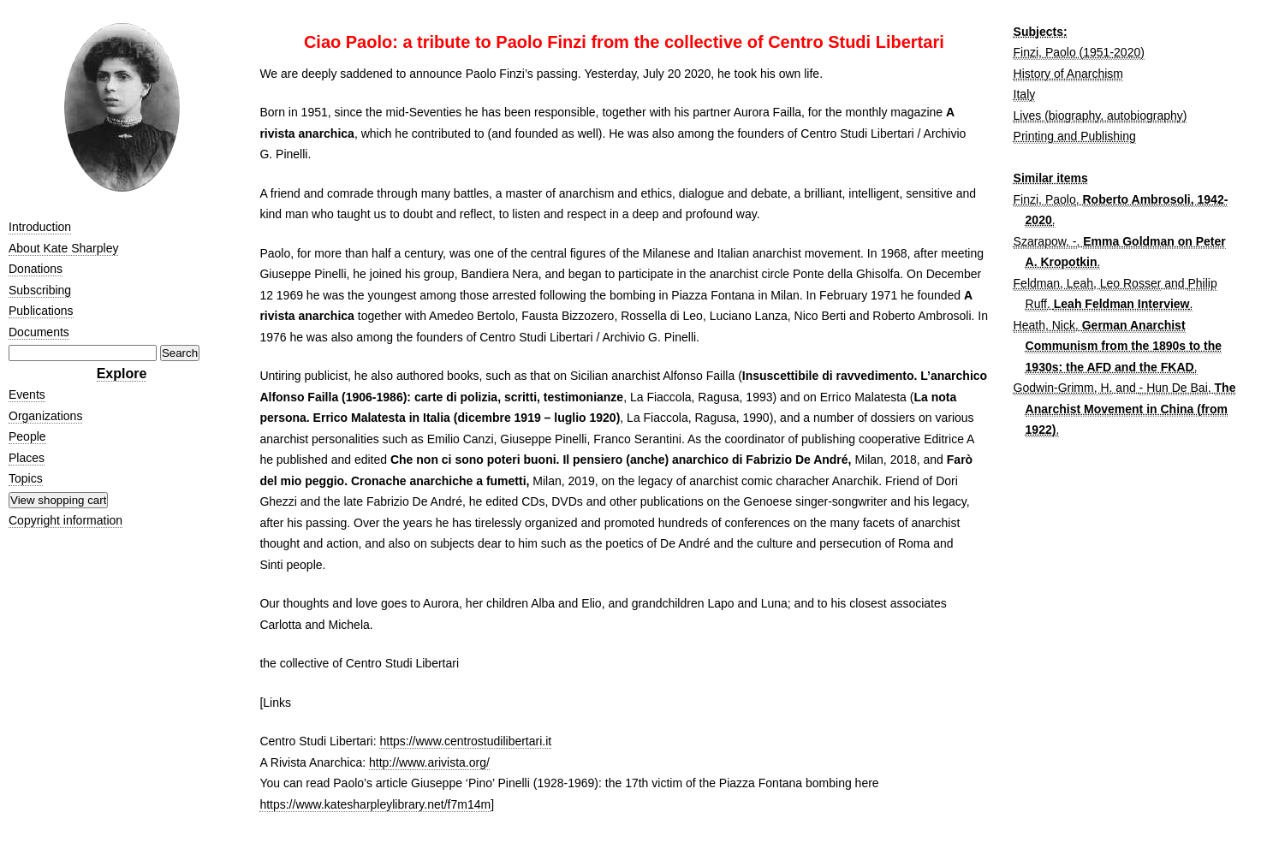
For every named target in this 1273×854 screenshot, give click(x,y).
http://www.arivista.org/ (429, 762)
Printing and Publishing (1075, 136)
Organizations (45, 416)
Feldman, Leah (1053, 283)
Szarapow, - (1045, 241)
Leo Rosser (1131, 283)
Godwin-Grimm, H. (1063, 387)
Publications (41, 310)
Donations (35, 269)
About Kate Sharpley (63, 248)
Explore (122, 373)
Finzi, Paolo (1045, 199)
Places (27, 458)
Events (27, 394)
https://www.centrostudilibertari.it (465, 741)
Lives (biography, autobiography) (1100, 115)
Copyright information (65, 520)
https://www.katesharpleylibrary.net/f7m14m (375, 804)
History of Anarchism (1068, 73)
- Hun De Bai (1173, 387)
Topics (26, 478)
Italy (1025, 94)
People (27, 436)
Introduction (40, 227)
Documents (39, 332)
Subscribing (40, 290)
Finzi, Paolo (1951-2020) (1079, 52)
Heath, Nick (1044, 325)
